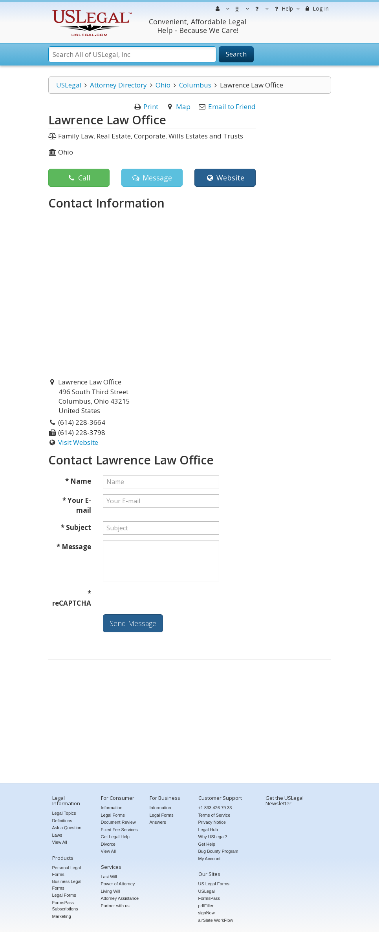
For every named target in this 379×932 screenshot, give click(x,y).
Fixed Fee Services (119, 829)
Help (286, 9)
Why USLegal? (212, 836)
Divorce (108, 844)
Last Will (109, 876)
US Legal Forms (213, 883)
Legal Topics (64, 813)
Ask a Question (67, 827)
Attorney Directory (118, 84)
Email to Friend (232, 106)
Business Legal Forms (67, 884)
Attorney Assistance (120, 898)
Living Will (111, 891)
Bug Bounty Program (218, 851)
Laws (57, 835)
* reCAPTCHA (71, 598)
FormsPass (209, 898)
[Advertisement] (189, 722)
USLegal (69, 84)
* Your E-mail (76, 505)
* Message (74, 546)
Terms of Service (214, 815)
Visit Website (78, 442)
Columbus (195, 84)
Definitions (62, 820)
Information (112, 807)
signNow (206, 912)
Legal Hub (208, 829)
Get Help (206, 844)
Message (152, 177)
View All (59, 842)
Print (150, 106)
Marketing (61, 916)
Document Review (118, 822)
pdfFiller (206, 905)
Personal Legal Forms (66, 871)
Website (224, 177)
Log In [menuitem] (316, 8)
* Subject (76, 527)
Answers (158, 822)
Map (183, 106)
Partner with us (115, 905)
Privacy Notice (212, 822)
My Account (209, 858)
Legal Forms (64, 895)
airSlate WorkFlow (215, 920)
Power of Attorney (118, 883)
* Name (78, 481)
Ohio (163, 84)
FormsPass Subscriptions (65, 906)
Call (78, 177)
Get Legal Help (115, 836)
